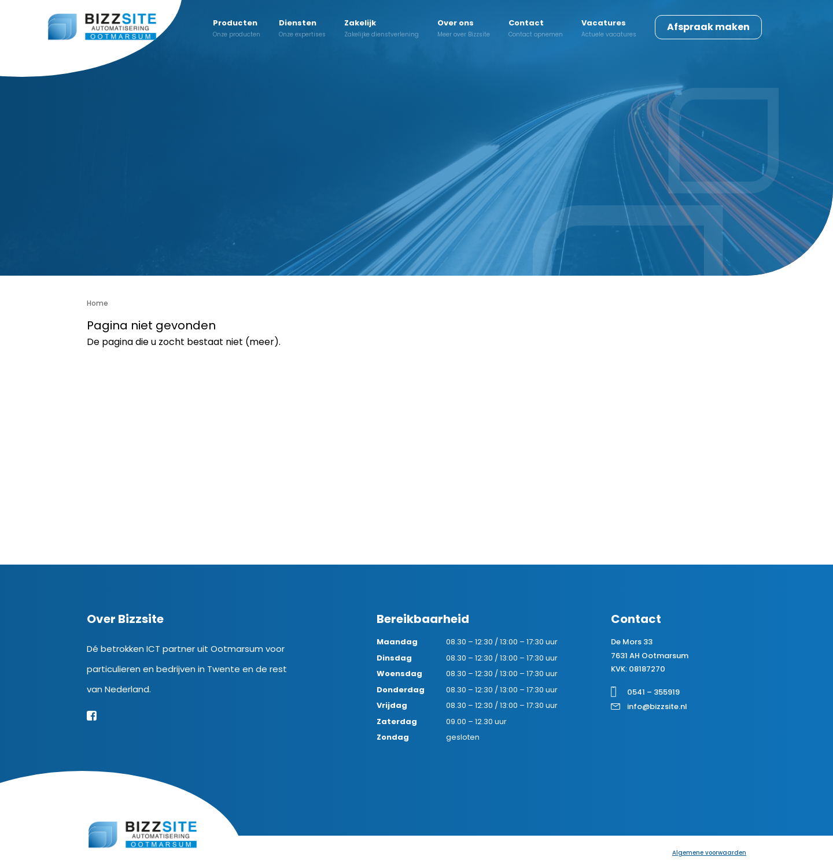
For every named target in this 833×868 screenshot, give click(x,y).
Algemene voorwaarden (709, 852)
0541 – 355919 (653, 692)
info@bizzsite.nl (657, 706)
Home (97, 303)
